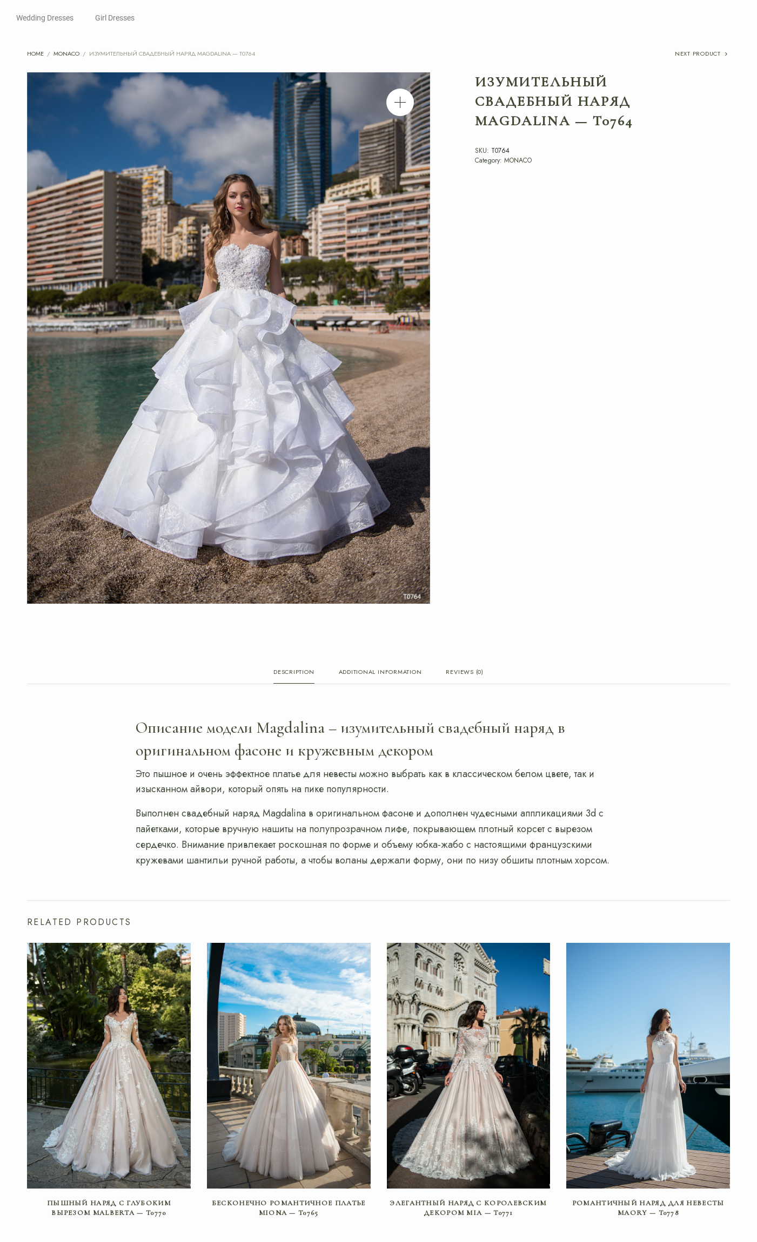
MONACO (66, 53)
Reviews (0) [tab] (464, 672)
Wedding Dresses (44, 18)
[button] (400, 102)
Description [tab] (293, 672)
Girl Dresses (115, 18)
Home (35, 53)
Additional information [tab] (380, 672)
